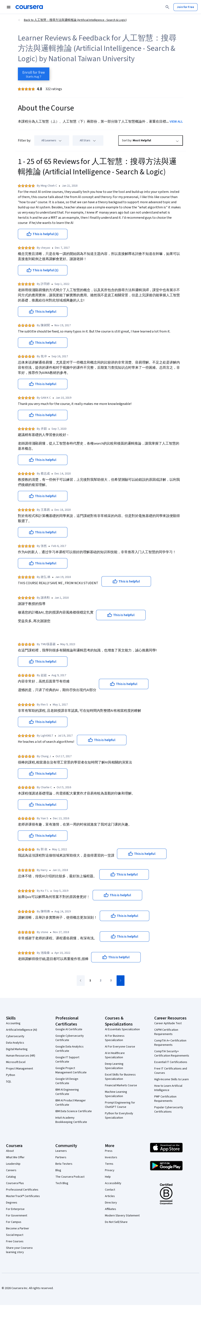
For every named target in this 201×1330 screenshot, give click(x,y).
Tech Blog (61, 1183)
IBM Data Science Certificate (73, 1111)
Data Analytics (15, 1043)
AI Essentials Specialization (122, 1029)
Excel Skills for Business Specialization (120, 1076)
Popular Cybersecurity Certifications (168, 1109)
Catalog (11, 1177)
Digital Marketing (17, 1049)
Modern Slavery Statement (122, 1215)
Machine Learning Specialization (116, 1094)
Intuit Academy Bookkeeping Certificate (71, 1120)
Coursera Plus (15, 1183)
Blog (58, 1170)
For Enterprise (15, 1209)
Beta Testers (63, 1164)
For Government (16, 1215)
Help (108, 1177)
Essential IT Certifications (170, 1062)
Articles (110, 1196)
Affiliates (110, 1209)
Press (108, 1151)
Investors (111, 1157)
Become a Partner (17, 1228)
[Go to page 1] (90, 981)
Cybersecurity (15, 1036)
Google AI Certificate (68, 1029)
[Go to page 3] (111, 981)
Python (10, 1075)
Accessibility (113, 1183)
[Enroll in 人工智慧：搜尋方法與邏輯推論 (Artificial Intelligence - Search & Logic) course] (33, 73)
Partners (60, 1157)
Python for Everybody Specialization (119, 1115)
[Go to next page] (121, 980)
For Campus (13, 1222)
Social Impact (14, 1235)
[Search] (167, 7)
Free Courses (14, 1241)
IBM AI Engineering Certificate (67, 1092)
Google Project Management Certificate (71, 1070)
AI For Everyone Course (120, 1046)
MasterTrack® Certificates (23, 1196)
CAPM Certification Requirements (166, 1032)
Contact (110, 1190)
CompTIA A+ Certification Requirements (170, 1042)
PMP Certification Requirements (165, 1098)
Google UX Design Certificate (66, 1081)
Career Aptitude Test (168, 1023)
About (10, 1151)
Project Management (19, 1068)
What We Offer (15, 1157)
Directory (111, 1202)
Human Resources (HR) (20, 1056)
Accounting (13, 1023)
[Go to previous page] (81, 980)
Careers (11, 1170)
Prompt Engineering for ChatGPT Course (120, 1105)
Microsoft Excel (15, 1062)
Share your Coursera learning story (19, 1250)
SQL (8, 1081)
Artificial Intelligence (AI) (21, 1030)
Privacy (109, 1170)
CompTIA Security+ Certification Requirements (171, 1053)
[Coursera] (29, 7)
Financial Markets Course (121, 1085)
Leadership (13, 1164)
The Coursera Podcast (69, 1177)
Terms (109, 1164)
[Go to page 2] (100, 981)
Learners (61, 1151)
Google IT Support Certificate (67, 1059)
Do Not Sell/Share (116, 1222)
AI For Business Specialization (115, 1038)
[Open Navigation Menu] (8, 7)
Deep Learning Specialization (114, 1066)
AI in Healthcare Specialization (115, 1055)
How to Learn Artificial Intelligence (168, 1088)
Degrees (11, 1202)
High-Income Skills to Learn (171, 1079)
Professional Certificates (22, 1190)
